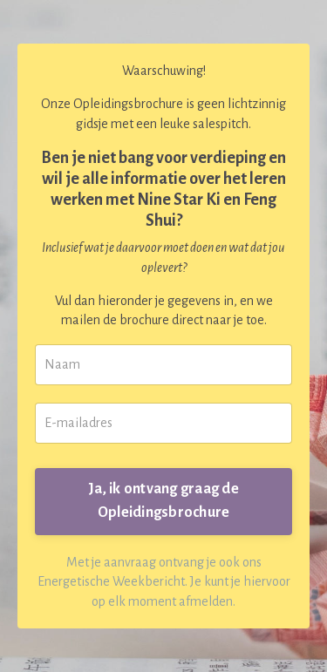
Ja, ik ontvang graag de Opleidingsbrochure (163, 500)
